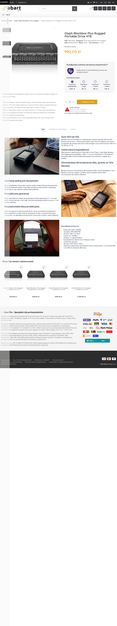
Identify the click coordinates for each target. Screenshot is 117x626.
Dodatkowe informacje (58, 129)
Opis (43, 129)
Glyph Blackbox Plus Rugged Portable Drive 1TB (13, 288)
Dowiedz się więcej (73, 78)
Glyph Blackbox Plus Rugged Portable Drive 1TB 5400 (36, 288)
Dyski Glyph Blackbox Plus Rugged (95, 41)
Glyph (86, 43)
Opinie (73, 129)
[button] (13, 57)
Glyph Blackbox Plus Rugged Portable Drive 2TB (58, 288)
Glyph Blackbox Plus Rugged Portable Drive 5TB (81, 288)
